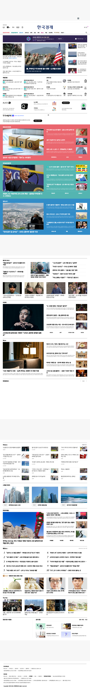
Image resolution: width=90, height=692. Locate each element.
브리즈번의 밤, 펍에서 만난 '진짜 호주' (57, 353)
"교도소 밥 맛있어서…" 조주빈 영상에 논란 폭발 (12, 296)
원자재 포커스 (5, 87)
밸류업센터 (80, 231)
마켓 (80, 157)
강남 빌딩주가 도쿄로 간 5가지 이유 (55, 613)
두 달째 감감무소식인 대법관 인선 (54, 95)
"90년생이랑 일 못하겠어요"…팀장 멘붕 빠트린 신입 (11, 470)
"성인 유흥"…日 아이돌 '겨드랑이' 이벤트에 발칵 (77, 296)
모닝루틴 (51, 32)
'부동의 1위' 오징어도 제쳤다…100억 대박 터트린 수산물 (65, 553)
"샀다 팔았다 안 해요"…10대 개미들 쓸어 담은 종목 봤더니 (22, 557)
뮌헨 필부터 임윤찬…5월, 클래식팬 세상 (57, 315)
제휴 (10, 676)
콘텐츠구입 (13, 676)
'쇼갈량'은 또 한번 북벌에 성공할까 (12, 447)
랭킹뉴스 (5, 548)
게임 (46, 32)
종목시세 (66, 193)
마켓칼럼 (4, 93)
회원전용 (5, 78)
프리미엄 (57, 32)
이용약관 (40, 676)
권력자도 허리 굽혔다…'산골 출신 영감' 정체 (64, 270)
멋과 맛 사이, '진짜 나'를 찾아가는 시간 (57, 344)
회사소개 (5, 668)
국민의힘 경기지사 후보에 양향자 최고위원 (82, 70)
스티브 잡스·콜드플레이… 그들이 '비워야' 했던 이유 (60, 372)
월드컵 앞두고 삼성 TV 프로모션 (40, 447)
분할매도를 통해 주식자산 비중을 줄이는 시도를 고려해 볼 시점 (12, 96)
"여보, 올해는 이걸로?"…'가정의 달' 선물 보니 (65, 277)
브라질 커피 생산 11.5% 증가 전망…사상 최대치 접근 (12, 89)
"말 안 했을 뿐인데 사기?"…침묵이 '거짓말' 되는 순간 (12, 455)
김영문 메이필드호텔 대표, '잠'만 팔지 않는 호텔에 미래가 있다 (60, 523)
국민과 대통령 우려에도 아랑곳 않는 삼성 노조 (54, 82)
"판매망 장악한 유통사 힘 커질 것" (69, 462)
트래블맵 (51, 540)
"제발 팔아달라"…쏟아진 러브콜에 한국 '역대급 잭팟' (65, 566)
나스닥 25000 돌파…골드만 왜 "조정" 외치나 (12, 82)
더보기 (62, 32)
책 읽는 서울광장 (65, 469)
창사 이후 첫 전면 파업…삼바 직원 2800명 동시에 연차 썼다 (82, 62)
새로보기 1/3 (84, 444)
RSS (35, 676)
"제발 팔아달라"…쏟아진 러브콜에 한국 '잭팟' (14, 264)
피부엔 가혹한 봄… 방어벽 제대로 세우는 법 (58, 363)
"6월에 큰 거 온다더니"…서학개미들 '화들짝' (13, 273)
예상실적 (53, 193)
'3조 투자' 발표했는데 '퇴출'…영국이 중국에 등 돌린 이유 (11, 462)
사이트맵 (25, 676)
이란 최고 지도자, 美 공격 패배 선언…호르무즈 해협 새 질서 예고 (24, 566)
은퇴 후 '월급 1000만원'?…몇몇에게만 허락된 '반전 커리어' (40, 276)
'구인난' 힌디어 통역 (50, 89)
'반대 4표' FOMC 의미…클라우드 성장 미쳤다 (33, 89)
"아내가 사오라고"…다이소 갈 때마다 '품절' (64, 267)
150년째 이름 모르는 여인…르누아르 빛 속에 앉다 (60, 325)
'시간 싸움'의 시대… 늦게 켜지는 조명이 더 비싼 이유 (21, 371)
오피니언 (27, 32)
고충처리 (16, 668)
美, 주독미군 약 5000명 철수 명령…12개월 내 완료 (43, 68)
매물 (67, 231)
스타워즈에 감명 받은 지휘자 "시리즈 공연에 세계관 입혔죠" (22, 334)
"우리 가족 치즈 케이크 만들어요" (69, 447)
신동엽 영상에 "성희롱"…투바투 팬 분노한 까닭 (55, 296)
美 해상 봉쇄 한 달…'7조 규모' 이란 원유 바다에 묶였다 (82, 54)
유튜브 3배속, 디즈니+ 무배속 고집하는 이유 (70, 455)
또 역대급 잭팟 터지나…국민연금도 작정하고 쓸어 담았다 (22, 562)
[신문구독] (22, 27)
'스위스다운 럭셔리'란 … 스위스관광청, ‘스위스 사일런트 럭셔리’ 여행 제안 (60, 514)
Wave (42, 32)
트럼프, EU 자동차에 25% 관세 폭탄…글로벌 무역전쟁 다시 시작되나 (22, 195)
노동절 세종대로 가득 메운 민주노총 (11, 477)
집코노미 (21, 32)
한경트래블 (6, 510)
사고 (86, 619)
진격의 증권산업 (39, 505)
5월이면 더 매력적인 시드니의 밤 (75, 95)
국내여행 (61, 540)
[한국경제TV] (8, 27)
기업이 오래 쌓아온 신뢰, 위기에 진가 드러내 (55, 592)
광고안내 (22, 668)
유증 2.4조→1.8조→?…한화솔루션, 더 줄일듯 (59, 149)
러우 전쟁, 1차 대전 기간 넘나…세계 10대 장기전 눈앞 (12, 57)
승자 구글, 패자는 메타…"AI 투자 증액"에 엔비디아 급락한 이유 (33, 82)
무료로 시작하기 (38, 120)
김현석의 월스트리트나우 (8, 80)
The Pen (5, 598)
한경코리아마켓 (6, 32)
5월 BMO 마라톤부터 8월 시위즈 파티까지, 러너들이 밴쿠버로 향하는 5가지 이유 (60, 533)
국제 (38, 32)
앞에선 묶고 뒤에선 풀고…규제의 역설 (34, 613)
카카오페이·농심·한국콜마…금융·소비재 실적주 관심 (60, 131)
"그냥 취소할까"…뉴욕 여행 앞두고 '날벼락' (64, 263)
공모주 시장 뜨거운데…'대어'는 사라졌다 (17, 157)
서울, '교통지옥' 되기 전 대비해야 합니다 (12, 613)
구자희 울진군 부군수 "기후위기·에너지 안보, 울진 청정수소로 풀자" (77, 592)
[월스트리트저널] (13, 27)
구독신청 (11, 668)
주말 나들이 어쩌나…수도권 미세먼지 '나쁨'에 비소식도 (12, 72)
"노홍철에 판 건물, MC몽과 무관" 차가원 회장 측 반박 (60, 223)
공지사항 (38, 619)
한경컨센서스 (53, 157)
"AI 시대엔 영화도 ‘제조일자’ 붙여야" (56, 306)
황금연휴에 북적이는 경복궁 (68, 476)
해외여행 (71, 540)
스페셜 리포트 (6, 485)
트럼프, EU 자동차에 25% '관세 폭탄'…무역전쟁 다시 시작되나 (82, 47)
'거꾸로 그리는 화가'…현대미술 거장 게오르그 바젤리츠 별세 (40, 470)
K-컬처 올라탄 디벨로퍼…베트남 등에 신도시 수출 (60, 205)
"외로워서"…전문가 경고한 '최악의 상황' (63, 274)
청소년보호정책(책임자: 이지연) (59, 676)
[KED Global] (17, 27)
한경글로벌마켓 (14, 32)
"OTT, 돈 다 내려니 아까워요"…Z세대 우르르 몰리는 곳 (65, 570)
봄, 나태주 (71, 613)
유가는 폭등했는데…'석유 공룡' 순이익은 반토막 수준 (12, 67)
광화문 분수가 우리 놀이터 (38, 476)
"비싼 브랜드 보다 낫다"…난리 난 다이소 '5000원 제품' (21, 570)
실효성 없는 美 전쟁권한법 (73, 89)
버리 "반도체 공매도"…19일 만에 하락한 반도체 (33, 96)
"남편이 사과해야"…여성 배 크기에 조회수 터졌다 (34, 296)
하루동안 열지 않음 (80, 38)
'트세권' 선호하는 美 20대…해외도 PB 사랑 (43, 462)
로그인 (85, 27)
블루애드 (27, 668)
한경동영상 (6, 381)
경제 (31, 32)
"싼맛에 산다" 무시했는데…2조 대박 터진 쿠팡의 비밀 (60, 185)
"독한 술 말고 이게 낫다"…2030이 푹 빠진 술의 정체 (40, 455)
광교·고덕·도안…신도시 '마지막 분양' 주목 (58, 214)
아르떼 (4, 302)
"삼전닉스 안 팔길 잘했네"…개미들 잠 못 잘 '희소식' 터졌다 (23, 553)
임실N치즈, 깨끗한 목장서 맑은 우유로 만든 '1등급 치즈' (34, 592)
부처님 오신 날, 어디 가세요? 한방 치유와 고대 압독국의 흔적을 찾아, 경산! (23, 542)
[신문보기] (4, 27)
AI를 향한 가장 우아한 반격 (74, 82)
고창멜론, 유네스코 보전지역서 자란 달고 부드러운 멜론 (12, 592)
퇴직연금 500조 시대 (11, 505)
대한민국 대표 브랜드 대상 (15, 576)
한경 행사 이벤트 (7, 619)
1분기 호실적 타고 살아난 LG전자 (55, 140)
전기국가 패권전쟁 (69, 505)
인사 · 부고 (81, 619)
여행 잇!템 (82, 540)
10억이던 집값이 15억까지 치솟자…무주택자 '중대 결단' (65, 557)
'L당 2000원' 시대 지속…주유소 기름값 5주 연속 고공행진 (12, 62)
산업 (35, 32)
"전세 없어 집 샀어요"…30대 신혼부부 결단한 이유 (20, 232)
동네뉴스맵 (53, 231)
